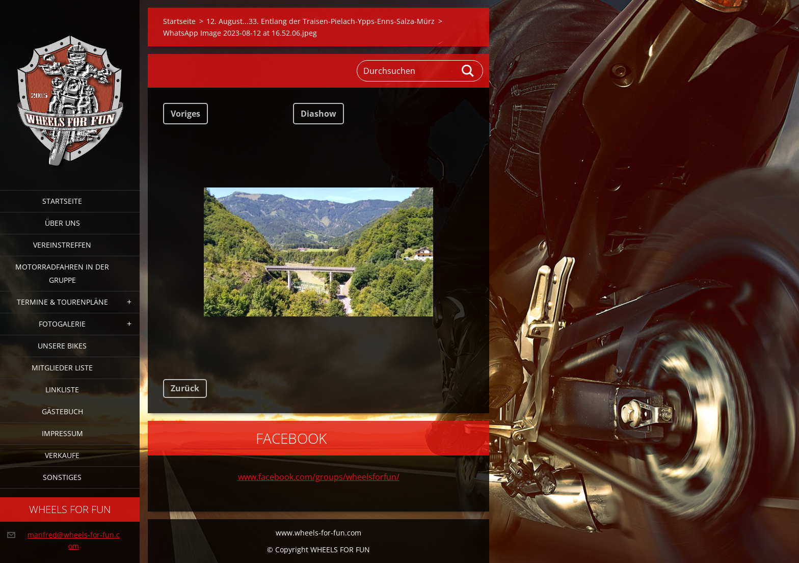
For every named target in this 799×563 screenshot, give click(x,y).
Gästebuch (62, 411)
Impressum (62, 433)
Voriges (185, 113)
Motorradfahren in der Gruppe (62, 273)
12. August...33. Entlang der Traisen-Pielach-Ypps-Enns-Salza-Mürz (320, 21)
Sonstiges (62, 477)
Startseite (62, 201)
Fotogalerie (62, 324)
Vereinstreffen (62, 245)
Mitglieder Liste (62, 367)
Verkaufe (62, 455)
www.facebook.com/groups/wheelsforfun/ (319, 476)
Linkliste (62, 389)
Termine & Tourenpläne (62, 302)
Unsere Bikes (62, 346)
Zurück (185, 388)
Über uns (62, 223)
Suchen (468, 70)
